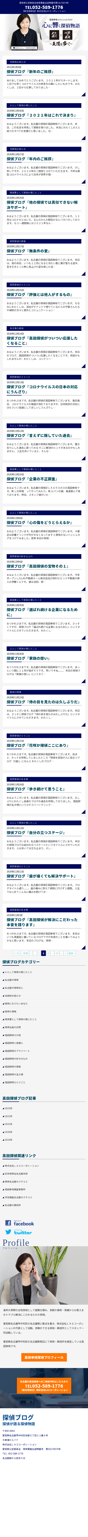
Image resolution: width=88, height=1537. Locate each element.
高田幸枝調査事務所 (15, 1189)
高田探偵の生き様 (14, 1074)
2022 (7, 1116)
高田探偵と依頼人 (14, 1043)
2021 (7, 1124)
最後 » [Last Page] (72, 953)
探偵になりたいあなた (16, 1003)
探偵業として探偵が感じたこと (21, 1019)
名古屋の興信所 (13, 1205)
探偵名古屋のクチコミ (16, 1181)
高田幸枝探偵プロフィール (44, 1357)
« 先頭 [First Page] (25, 953)
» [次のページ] (65, 953)
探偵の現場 (10, 1011)
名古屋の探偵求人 (14, 987)
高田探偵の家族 (13, 1066)
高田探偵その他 (13, 1035)
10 (57, 953)
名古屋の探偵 (12, 979)
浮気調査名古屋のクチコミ (18, 1197)
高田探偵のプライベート (17, 1050)
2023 (7, 1108)
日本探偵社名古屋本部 (16, 1173)
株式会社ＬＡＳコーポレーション (22, 1165)
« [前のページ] (31, 953)
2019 (7, 1139)
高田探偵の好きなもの (16, 1058)
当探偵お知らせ (13, 995)
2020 (7, 1132)
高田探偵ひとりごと (15, 1082)
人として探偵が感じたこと (18, 972)
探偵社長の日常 (13, 1027)
